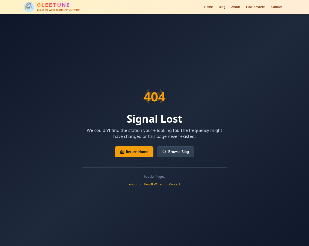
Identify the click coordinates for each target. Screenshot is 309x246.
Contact (276, 7)
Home (208, 7)
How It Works (255, 7)
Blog (222, 7)
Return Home (134, 151)
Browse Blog (175, 151)
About (235, 7)
